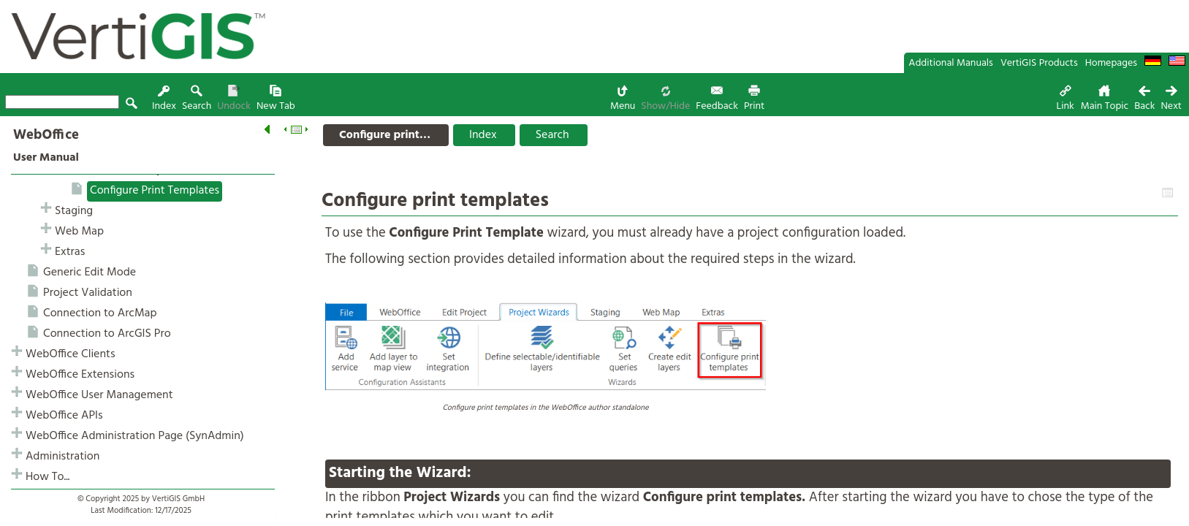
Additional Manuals (950, 63)
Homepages (1111, 63)
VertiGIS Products (1039, 63)
